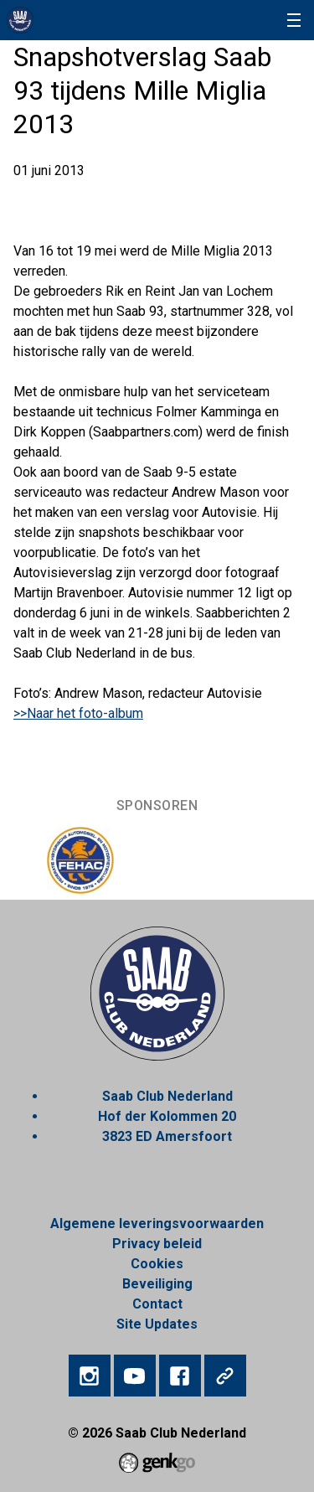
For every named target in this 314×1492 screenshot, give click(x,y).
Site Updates (157, 1324)
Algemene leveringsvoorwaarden (157, 1223)
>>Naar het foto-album (78, 713)
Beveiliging (157, 1284)
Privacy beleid (157, 1244)
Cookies (157, 1264)
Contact (157, 1304)
